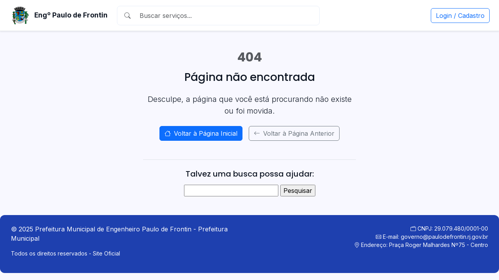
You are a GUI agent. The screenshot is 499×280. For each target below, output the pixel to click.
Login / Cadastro (460, 15)
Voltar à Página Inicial (201, 133)
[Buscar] (225, 16)
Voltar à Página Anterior (294, 133)
